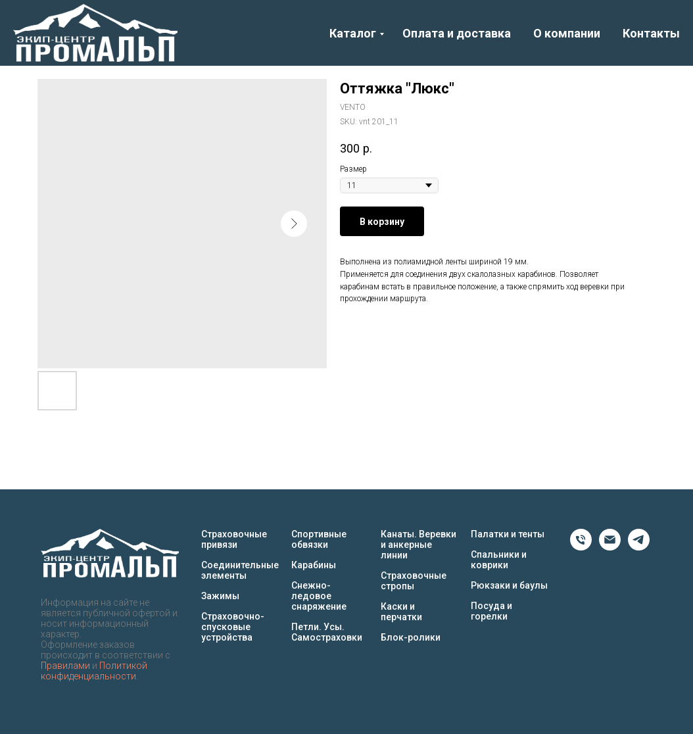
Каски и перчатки (401, 611)
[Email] (610, 546)
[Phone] (581, 546)
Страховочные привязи (234, 539)
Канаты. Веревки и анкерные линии (418, 544)
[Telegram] (639, 546)
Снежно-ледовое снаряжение (318, 596)
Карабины (313, 565)
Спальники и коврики (499, 559)
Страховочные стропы (413, 580)
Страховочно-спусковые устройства (232, 627)
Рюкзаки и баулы (509, 585)
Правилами (65, 665)
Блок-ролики (411, 637)
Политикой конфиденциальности (94, 670)
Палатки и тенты (507, 534)
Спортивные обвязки (318, 539)
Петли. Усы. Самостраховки (326, 632)
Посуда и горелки (491, 611)
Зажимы (220, 596)
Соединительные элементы (240, 570)
